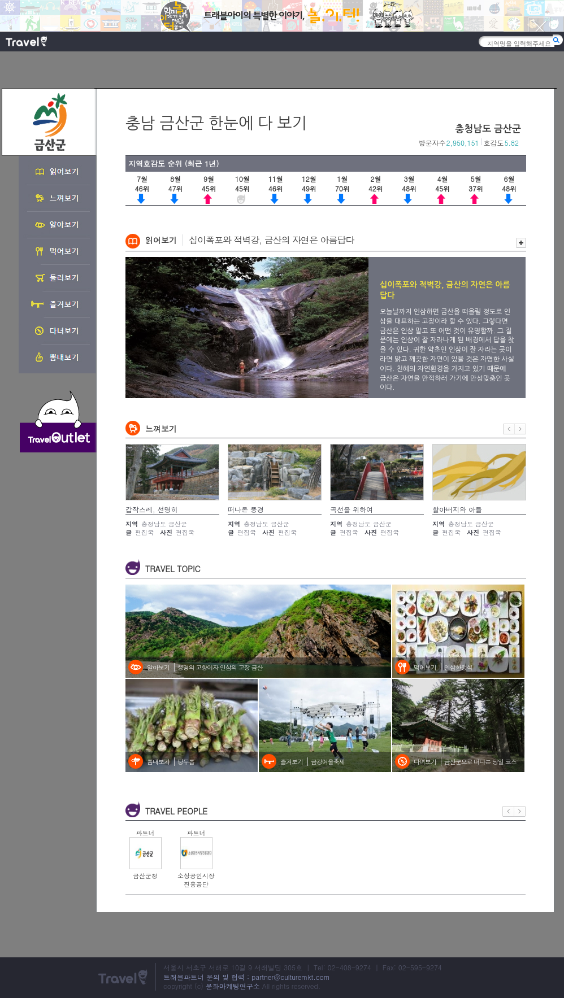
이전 (509, 429)
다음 (520, 429)
